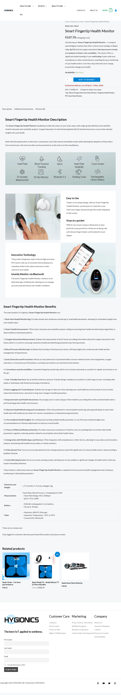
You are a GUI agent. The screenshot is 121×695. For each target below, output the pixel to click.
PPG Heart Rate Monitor (81, 96)
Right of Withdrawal (57, 634)
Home (67, 21)
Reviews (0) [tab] (42, 109)
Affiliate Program (79, 627)
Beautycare (54, 6)
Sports (39, 6)
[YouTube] (103, 685)
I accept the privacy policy (16, 667)
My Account (54, 627)
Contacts (83, 6)
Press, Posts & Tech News (82, 623)
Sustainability (99, 637)
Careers (97, 630)
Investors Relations (102, 627)
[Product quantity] (68, 79)
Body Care (69, 26)
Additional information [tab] (25, 109)
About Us (94, 6)
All (66, 6)
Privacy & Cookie (101, 634)
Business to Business (80, 630)
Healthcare (24, 6)
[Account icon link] (116, 6)
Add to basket (87, 79)
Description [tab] (7, 109)
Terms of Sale (54, 630)
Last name (8, 649)
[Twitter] (108, 685)
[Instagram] (113, 685)
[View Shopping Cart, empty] (107, 6)
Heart (83, 21)
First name (8, 641)
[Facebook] (98, 685)
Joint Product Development (83, 634)
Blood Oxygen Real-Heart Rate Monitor (84, 93)
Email (6, 658)
